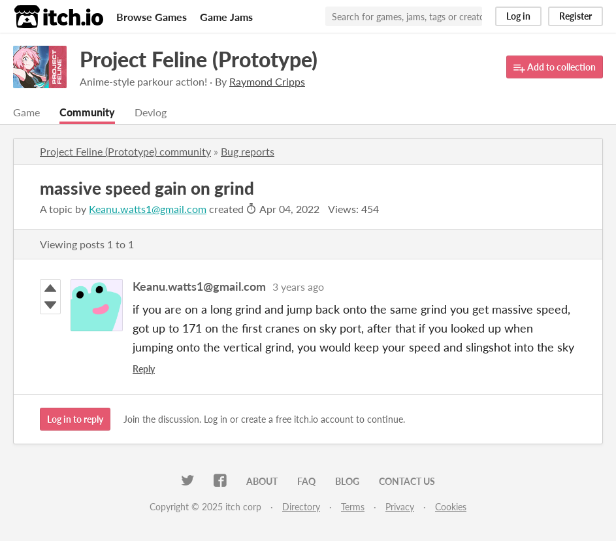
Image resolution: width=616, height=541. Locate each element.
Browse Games (151, 16)
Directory (301, 506)
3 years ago (298, 286)
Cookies (450, 506)
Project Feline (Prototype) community (125, 151)
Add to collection (554, 67)
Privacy (399, 506)
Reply (144, 368)
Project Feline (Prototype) (198, 59)
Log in (518, 16)
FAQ (306, 481)
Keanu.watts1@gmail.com (147, 209)
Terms (353, 506)
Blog (347, 481)
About (262, 481)
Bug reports (247, 151)
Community (87, 112)
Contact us (407, 481)
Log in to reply (75, 419)
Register (575, 16)
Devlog (151, 112)
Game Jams (226, 16)
